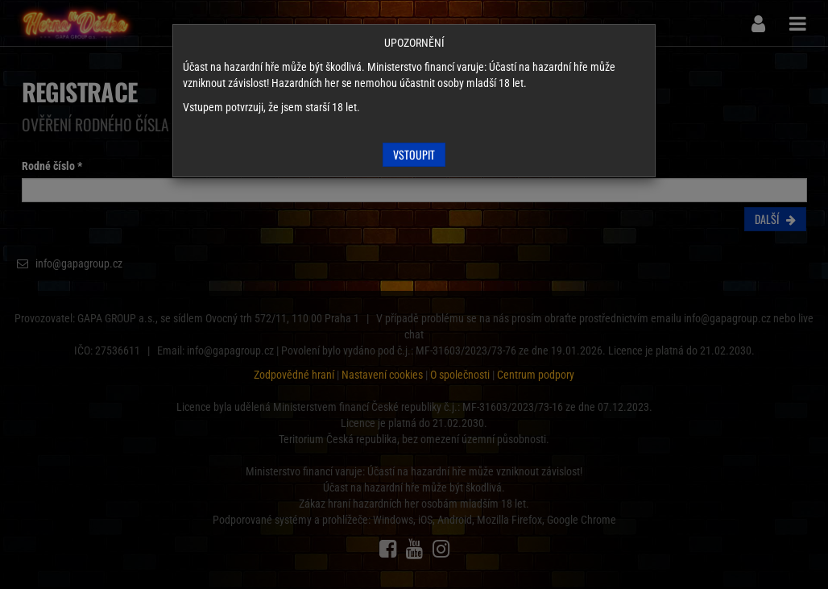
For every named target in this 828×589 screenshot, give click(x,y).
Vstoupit (414, 154)
